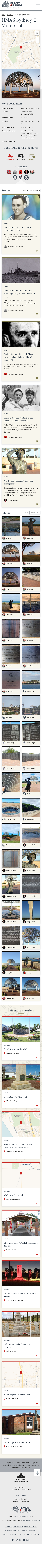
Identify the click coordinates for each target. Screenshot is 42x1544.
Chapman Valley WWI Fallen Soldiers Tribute (21, 1244)
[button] (38, 5)
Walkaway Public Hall (13, 1195)
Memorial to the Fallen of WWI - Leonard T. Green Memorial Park (19, 1146)
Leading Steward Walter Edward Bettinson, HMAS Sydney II (18, 419)
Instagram (20, 1540)
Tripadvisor (16, 1540)
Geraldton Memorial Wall (15, 1049)
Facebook (13, 1540)
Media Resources (16, 1534)
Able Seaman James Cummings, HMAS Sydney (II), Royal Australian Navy (19, 293)
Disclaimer (23, 1530)
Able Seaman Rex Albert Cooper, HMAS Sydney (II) (18, 228)
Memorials (10, 14)
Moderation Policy (30, 1526)
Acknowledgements (12, 1530)
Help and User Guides (31, 1534)
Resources (8, 1526)
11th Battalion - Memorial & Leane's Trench (20, 1295)
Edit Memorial (9, 159)
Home (3, 14)
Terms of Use (18, 1526)
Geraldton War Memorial (15, 1097)
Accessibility (33, 1530)
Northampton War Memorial (17, 1395)
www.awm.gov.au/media (31, 1520)
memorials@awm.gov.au (23, 1516)
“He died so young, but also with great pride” (18, 482)
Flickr (28, 1540)
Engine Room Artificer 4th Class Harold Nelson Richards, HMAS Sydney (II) (18, 357)
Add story (32, 159)
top (38, 1474)
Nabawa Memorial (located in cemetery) (17, 1345)
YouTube (23, 1540)
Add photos (21, 159)
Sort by (25, 190)
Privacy (5, 1534)
